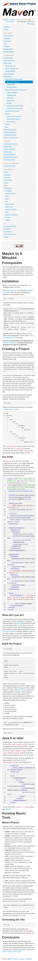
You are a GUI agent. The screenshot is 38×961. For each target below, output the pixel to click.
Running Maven (12, 87)
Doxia (7, 196)
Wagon (7, 220)
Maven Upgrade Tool (11, 68)
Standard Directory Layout (15, 106)
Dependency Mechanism (19, 108)
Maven (12, 20)
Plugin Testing (9, 204)
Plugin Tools (9, 207)
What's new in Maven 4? (14, 116)
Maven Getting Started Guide (12, 951)
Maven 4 (19, 114)
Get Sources (10, 22)
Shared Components (11, 215)
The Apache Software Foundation (21, 959)
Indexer (7, 199)
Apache (6, 20)
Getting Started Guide (19, 111)
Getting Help (11, 84)
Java (29, 285)
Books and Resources (11, 138)
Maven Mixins (11, 122)
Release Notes (8, 49)
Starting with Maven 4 (13, 119)
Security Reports (9, 52)
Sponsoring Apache (10, 234)
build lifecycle (22, 690)
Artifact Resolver (10, 193)
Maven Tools (19, 63)
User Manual (19, 76)
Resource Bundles (11, 209)
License (6, 29)
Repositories (19, 100)
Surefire (7, 217)
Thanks (6, 237)
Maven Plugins (8, 58)
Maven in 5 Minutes (13, 82)
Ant (18, 625)
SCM (6, 212)
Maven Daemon (10, 66)
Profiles (9, 103)
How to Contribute (9, 149)
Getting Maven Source (11, 157)
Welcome (7, 27)
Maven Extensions (9, 60)
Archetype (8, 191)
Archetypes (19, 98)
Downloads (30, 24)
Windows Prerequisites (10, 343)
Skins (5, 185)
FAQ (6, 127)
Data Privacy (8, 231)
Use (5, 44)
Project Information (19, 166)
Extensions (7, 177)
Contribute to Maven (19, 135)
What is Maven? (9, 36)
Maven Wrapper (10, 71)
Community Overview (10, 144)
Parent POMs (8, 180)
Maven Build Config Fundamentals (19, 90)
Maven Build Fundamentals (19, 79)
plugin (19, 623)
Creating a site (19, 95)
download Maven (11, 290)
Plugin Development (19, 132)
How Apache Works (10, 226)
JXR (6, 201)
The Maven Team (9, 160)
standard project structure (11, 409)
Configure (7, 46)
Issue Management (10, 154)
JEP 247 (8, 809)
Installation (7, 38)
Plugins (6, 183)
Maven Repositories (19, 130)
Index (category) (9, 74)
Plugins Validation (12, 92)
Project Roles (8, 146)
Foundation (7, 229)
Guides (19, 124)
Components (19, 188)
